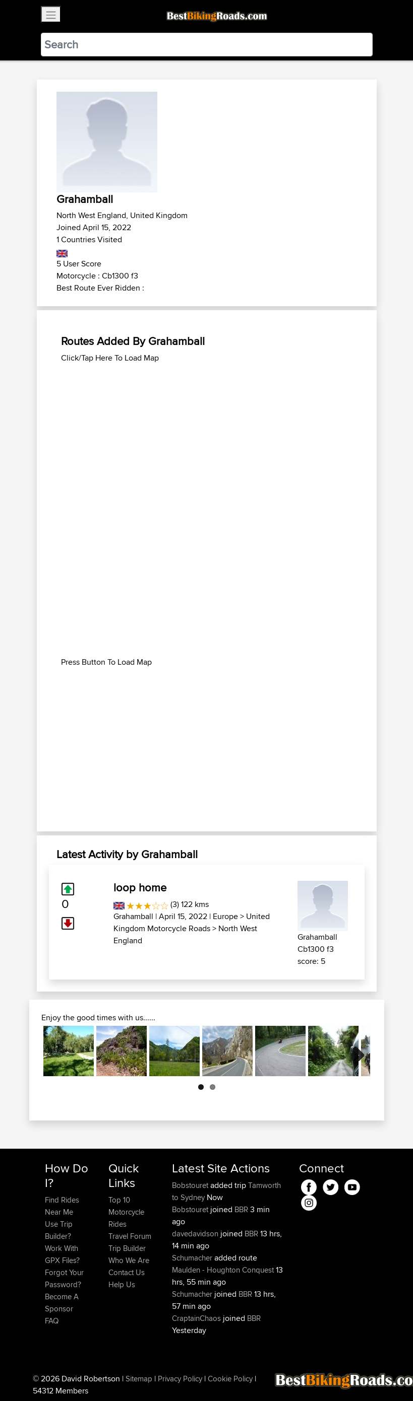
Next (355, 1051)
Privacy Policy (180, 1378)
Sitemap (139, 1378)
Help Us (121, 1284)
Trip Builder (127, 1248)
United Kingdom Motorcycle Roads (191, 922)
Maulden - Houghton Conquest (223, 1270)
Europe (225, 916)
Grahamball (133, 916)
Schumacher (193, 1257)
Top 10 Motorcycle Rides (126, 1212)
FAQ (51, 1320)
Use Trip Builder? (59, 1230)
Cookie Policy (230, 1378)
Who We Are (128, 1260)
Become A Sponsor (62, 1302)
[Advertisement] (206, 434)
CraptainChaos (197, 1318)
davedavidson (196, 1233)
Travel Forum (129, 1236)
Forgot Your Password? (64, 1278)
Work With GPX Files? (62, 1254)
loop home (139, 887)
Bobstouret (191, 1185)
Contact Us (126, 1272)
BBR (241, 1209)
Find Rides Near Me (62, 1206)
